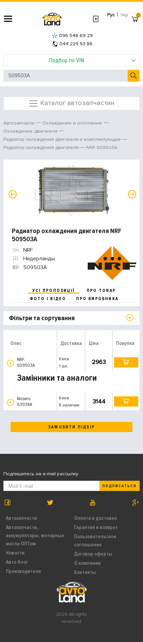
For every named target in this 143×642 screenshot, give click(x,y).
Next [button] (132, 194)
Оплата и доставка (95, 518)
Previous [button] (13, 194)
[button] (10, 363)
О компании (87, 563)
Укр (124, 15)
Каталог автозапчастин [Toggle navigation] (71, 103)
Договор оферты (93, 554)
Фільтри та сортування (42, 318)
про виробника (97, 298)
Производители (23, 571)
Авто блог (17, 562)
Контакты (85, 572)
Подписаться (119, 486)
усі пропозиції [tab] (53, 290)
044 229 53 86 (72, 44)
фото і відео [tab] (48, 298)
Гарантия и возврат (96, 527)
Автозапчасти (21, 518)
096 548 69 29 (72, 35)
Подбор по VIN (92, 60)
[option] (72, 190)
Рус (111, 15)
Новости (15, 553)
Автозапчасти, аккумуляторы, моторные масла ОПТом (35, 535)
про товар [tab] (101, 290)
